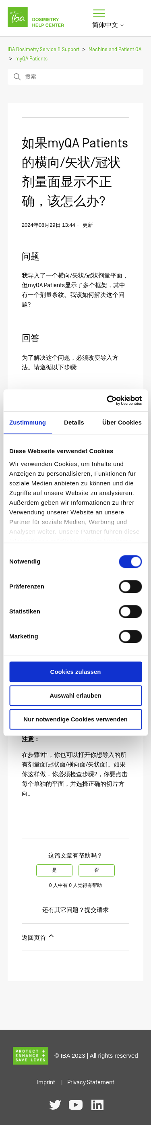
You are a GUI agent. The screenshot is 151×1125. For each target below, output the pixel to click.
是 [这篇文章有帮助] (54, 870)
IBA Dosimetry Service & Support (43, 50)
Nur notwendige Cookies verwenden (75, 719)
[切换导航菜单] (99, 14)
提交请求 (97, 910)
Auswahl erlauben (75, 695)
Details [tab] (74, 422)
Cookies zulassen (75, 671)
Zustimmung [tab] (27, 422)
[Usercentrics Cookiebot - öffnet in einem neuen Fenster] (107, 400)
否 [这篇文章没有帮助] (96, 870)
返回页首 (38, 936)
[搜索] (76, 77)
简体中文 (108, 25)
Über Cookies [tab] (122, 422)
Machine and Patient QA (115, 50)
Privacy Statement (90, 1082)
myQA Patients (31, 59)
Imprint (46, 1082)
